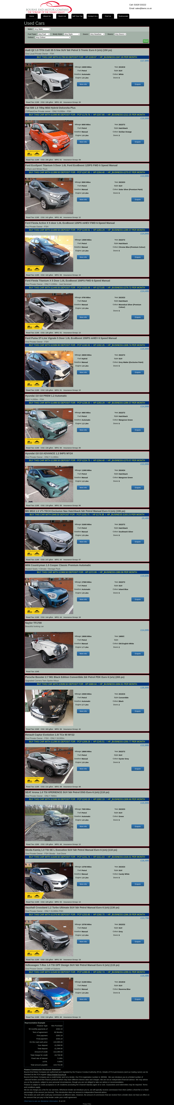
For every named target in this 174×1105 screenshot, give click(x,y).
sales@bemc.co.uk (143, 8)
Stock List (62, 16)
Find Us (108, 16)
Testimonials (123, 16)
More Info (83, 84)
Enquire (138, 84)
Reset (146, 41)
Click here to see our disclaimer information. (41, 1101)
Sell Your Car (77, 16)
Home (31, 16)
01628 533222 (140, 5)
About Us (47, 16)
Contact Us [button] (93, 16)
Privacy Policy (87, 1104)
